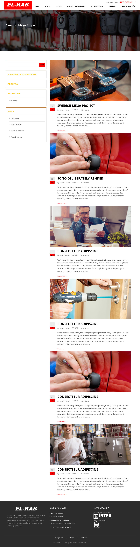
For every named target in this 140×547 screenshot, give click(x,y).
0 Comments (85, 110)
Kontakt (112, 6)
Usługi (58, 6)
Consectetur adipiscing (78, 251)
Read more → (62, 131)
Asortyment (59, 538)
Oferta (48, 6)
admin (62, 110)
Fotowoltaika (97, 6)
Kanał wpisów (16, 125)
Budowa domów (129, 6)
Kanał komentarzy (17, 131)
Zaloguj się (15, 118)
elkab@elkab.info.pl (61, 520)
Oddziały (84, 538)
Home (36, 6)
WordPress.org (16, 137)
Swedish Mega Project (76, 106)
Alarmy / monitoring (76, 6)
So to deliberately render (80, 178)
